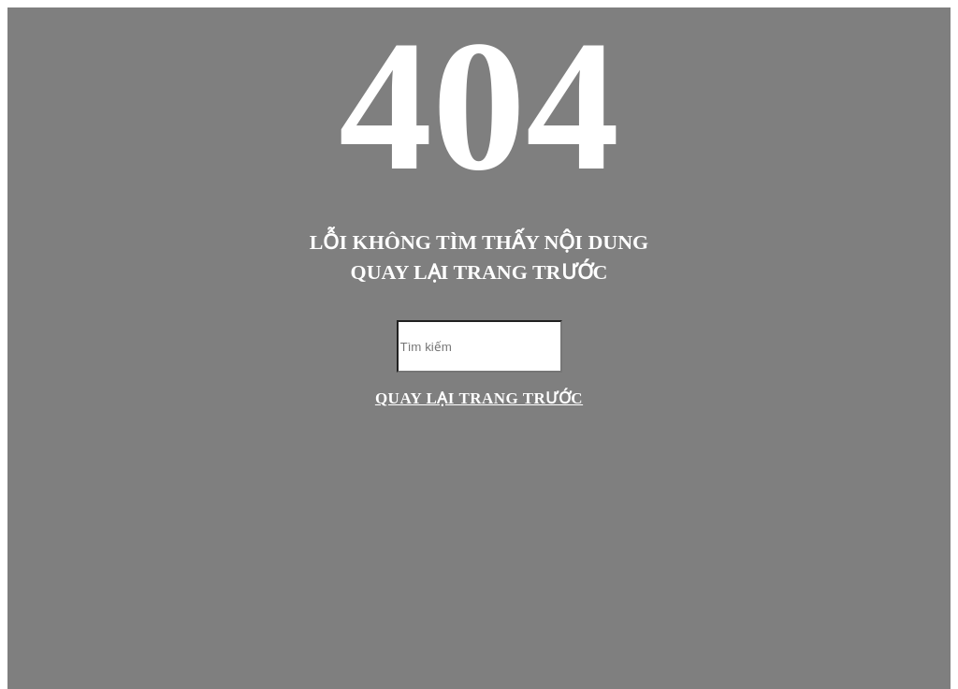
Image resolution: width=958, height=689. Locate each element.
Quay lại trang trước (479, 398)
